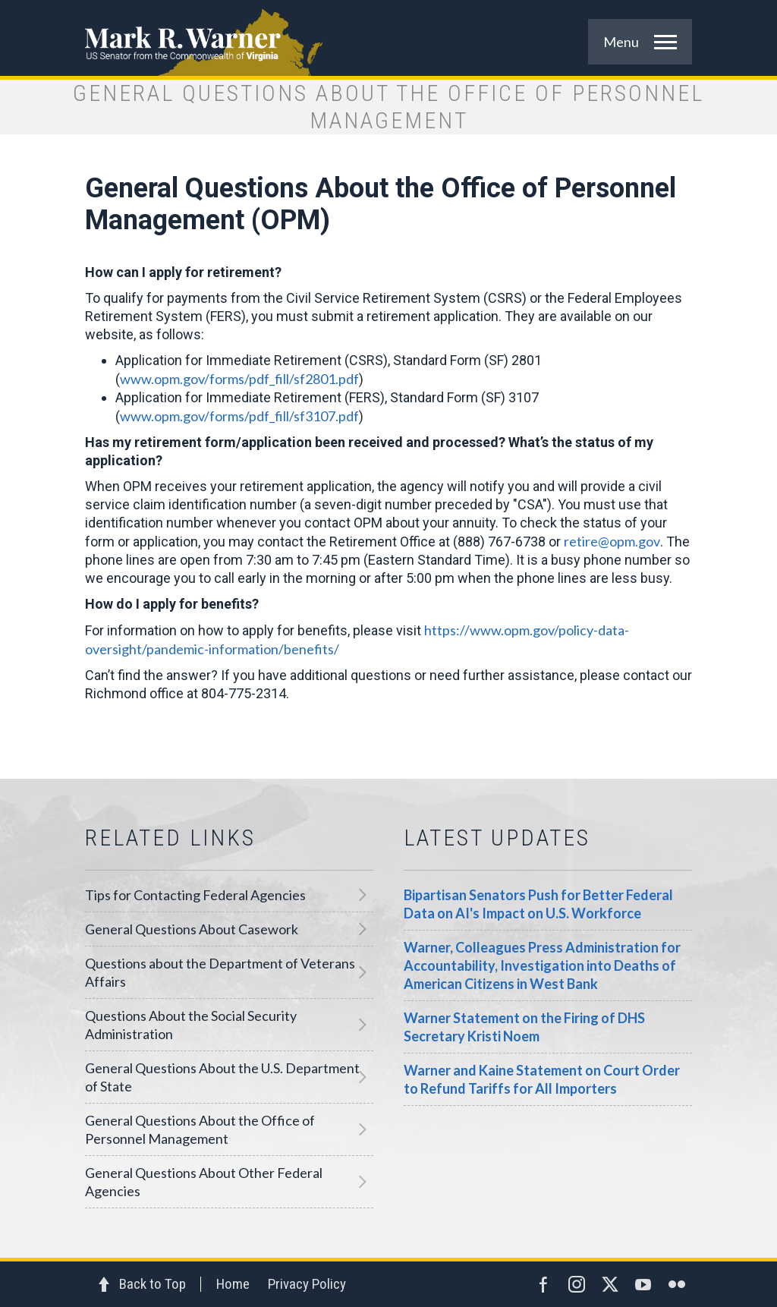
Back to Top (152, 1284)
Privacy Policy (307, 1284)
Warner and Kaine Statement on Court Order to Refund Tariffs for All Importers (542, 1079)
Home (233, 1284)
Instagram (577, 1284)
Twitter (610, 1284)
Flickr (677, 1284)
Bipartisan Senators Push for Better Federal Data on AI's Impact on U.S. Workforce (538, 904)
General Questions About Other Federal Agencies (203, 1181)
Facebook (543, 1284)
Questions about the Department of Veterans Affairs (220, 972)
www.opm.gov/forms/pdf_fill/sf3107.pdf (239, 416)
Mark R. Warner (388, 38)
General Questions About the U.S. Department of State (222, 1077)
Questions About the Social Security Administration (191, 1024)
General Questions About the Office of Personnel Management (200, 1129)
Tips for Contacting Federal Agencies (195, 895)
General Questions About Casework (191, 929)
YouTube (643, 1284)
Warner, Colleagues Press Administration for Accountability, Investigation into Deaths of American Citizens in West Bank (542, 965)
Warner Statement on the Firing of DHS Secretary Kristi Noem (524, 1026)
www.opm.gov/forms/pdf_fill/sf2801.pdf (239, 378)
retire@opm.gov (612, 541)
